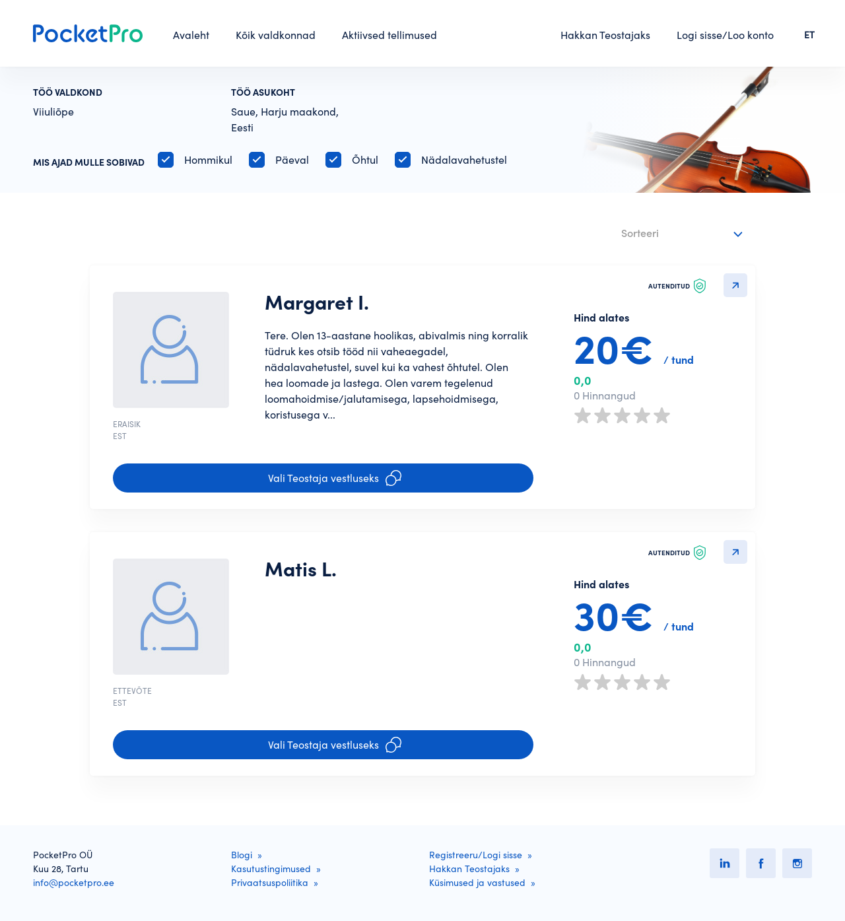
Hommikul (208, 159)
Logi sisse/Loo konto (725, 35)
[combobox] (683, 234)
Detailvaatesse (735, 285)
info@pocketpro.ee (73, 883)
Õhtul (365, 159)
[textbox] (673, 230)
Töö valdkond (67, 92)
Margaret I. (317, 302)
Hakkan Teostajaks (605, 35)
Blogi (241, 855)
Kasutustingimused (271, 869)
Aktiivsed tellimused (389, 35)
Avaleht (191, 35)
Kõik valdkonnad (276, 35)
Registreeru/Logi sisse (475, 855)
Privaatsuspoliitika (269, 883)
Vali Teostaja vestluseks (334, 478)
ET (809, 35)
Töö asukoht (263, 92)
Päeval (292, 159)
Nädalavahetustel (464, 159)
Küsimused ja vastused (477, 883)
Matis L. (301, 569)
